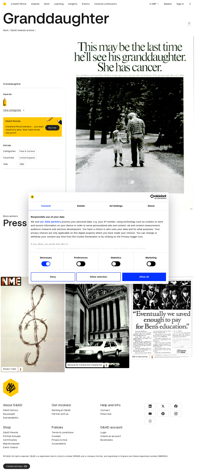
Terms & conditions (63, 432)
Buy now (52, 128)
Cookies (56, 436)
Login (103, 432)
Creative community (105, 4)
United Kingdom (27, 158)
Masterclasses (11, 443)
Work (47, 4)
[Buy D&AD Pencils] (18, 3)
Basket (168, 4)
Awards (35, 4)
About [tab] (151, 205)
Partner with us (60, 414)
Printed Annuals (12, 436)
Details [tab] (81, 205)
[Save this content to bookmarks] (189, 23)
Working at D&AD (61, 410)
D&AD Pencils (10, 432)
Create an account (110, 436)
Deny (53, 276)
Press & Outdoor (27, 151)
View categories (14, 110)
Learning (59, 4)
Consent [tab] (46, 205)
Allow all (144, 276)
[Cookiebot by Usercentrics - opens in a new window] (152, 197)
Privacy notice (59, 440)
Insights (72, 4)
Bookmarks (106, 440)
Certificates (10, 440)
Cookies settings (16, 466)
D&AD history (10, 410)
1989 (21, 164)
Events (86, 4)
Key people (9, 414)
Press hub (106, 414)
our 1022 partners (50, 221)
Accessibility (59, 443)
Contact (105, 410)
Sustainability (10, 417)
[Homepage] (4, 3)
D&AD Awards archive (22, 30)
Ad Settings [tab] (116, 205)
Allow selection (98, 276)
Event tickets (10, 447)
